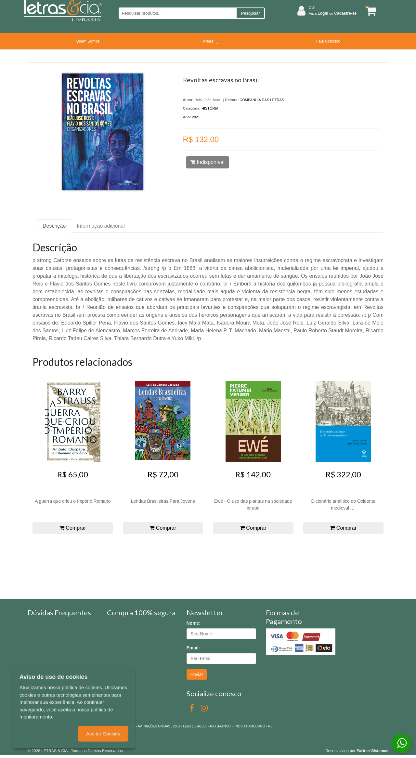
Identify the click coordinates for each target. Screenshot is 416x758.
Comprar (72, 528)
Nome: (194, 623)
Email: (193, 647)
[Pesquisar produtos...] (177, 13)
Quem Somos (87, 41)
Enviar (196, 674)
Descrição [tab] (54, 226)
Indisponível (207, 162)
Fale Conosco (328, 41)
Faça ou (333, 13)
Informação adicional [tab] (101, 226)
